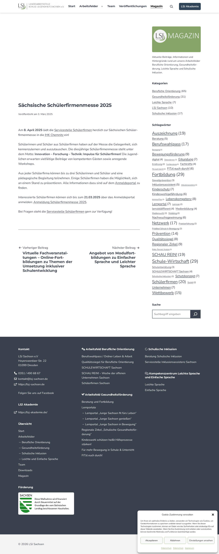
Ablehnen (175, 540)
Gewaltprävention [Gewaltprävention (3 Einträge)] (163, 180)
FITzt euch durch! (92, 455)
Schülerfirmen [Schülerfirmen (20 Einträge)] (169, 282)
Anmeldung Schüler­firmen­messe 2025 (59, 202)
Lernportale (89, 407)
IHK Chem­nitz (54, 135)
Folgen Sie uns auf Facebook (36, 393)
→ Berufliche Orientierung (34, 442)
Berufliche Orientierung (166, 91)
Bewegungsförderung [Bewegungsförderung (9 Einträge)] (170, 154)
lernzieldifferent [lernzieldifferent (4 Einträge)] (163, 209)
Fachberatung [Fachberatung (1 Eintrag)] (172, 164)
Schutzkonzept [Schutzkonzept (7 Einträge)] (187, 276)
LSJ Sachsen (159, 108)
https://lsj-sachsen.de (31, 384)
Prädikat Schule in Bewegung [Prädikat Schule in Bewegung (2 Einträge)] (167, 228)
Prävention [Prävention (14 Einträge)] (165, 234)
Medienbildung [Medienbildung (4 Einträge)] (186, 209)
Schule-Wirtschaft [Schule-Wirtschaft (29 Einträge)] (175, 261)
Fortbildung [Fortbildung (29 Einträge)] (168, 174)
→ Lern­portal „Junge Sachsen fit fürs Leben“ (109, 413)
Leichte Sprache (162, 102)
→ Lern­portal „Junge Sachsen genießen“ (107, 419)
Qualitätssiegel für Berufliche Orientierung (108, 362)
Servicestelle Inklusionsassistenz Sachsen (170, 362)
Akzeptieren (151, 540)
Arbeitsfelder (88, 6)
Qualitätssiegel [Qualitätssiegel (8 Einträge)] (165, 239)
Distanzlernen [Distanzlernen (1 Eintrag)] (170, 159)
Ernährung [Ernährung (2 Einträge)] (158, 164)
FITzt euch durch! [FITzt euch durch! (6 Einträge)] (180, 168)
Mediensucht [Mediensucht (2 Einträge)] (159, 213)
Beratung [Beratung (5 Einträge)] (160, 139)
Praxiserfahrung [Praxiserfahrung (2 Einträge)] (188, 223)
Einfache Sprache (155, 390)
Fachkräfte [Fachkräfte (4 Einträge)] (188, 164)
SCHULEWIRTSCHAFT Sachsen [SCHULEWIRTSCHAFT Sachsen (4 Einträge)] (172, 271)
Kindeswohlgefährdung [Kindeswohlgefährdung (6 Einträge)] (169, 194)
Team (111, 6)
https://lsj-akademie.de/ (32, 412)
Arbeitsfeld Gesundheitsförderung (108, 394)
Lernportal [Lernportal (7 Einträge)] (161, 204)
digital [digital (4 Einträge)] (157, 159)
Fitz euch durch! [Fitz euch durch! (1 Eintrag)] (159, 169)
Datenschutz (166, 548)
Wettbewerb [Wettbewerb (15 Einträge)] (167, 293)
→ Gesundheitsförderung (33, 448)
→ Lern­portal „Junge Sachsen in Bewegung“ (109, 424)
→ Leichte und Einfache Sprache (38, 459)
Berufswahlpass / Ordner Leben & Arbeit (107, 356)
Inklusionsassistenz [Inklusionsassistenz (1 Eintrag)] (189, 185)
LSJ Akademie (190, 6)
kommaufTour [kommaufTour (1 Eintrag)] (158, 199)
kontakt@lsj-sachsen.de (33, 379)
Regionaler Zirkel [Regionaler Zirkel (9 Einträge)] (167, 244)
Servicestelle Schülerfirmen (65, 211)
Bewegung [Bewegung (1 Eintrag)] (157, 149)
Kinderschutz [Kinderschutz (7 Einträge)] (163, 189)
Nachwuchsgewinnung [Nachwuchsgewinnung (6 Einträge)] (169, 217)
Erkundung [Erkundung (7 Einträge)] (187, 159)
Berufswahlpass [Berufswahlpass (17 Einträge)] (170, 144)
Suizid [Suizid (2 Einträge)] (192, 282)
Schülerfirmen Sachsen (96, 383)
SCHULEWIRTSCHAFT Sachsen (102, 367)
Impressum (189, 548)
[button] (212, 514)
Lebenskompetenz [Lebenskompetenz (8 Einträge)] (181, 199)
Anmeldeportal (125, 183)
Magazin (157, 6)
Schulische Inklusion (164, 113)
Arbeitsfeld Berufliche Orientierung (110, 349)
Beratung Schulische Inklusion (163, 356)
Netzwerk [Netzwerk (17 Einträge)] (164, 223)
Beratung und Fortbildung (98, 402)
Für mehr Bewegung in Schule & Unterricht (108, 450)
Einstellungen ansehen (201, 540)
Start (71, 6)
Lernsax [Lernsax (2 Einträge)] (177, 204)
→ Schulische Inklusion (32, 453)
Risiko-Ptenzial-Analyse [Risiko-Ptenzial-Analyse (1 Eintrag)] (162, 249)
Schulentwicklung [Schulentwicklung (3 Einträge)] (163, 267)
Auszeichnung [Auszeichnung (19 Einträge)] (169, 133)
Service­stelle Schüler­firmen (73, 130)
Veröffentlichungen (133, 6)
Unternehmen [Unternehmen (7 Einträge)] (163, 287)
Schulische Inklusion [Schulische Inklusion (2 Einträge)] (163, 276)
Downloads (25, 470)
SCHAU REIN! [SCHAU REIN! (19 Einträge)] (168, 254)
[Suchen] (195, 314)
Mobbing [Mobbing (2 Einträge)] (174, 213)
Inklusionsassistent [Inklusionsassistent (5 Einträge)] (166, 184)
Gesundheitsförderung (166, 97)
